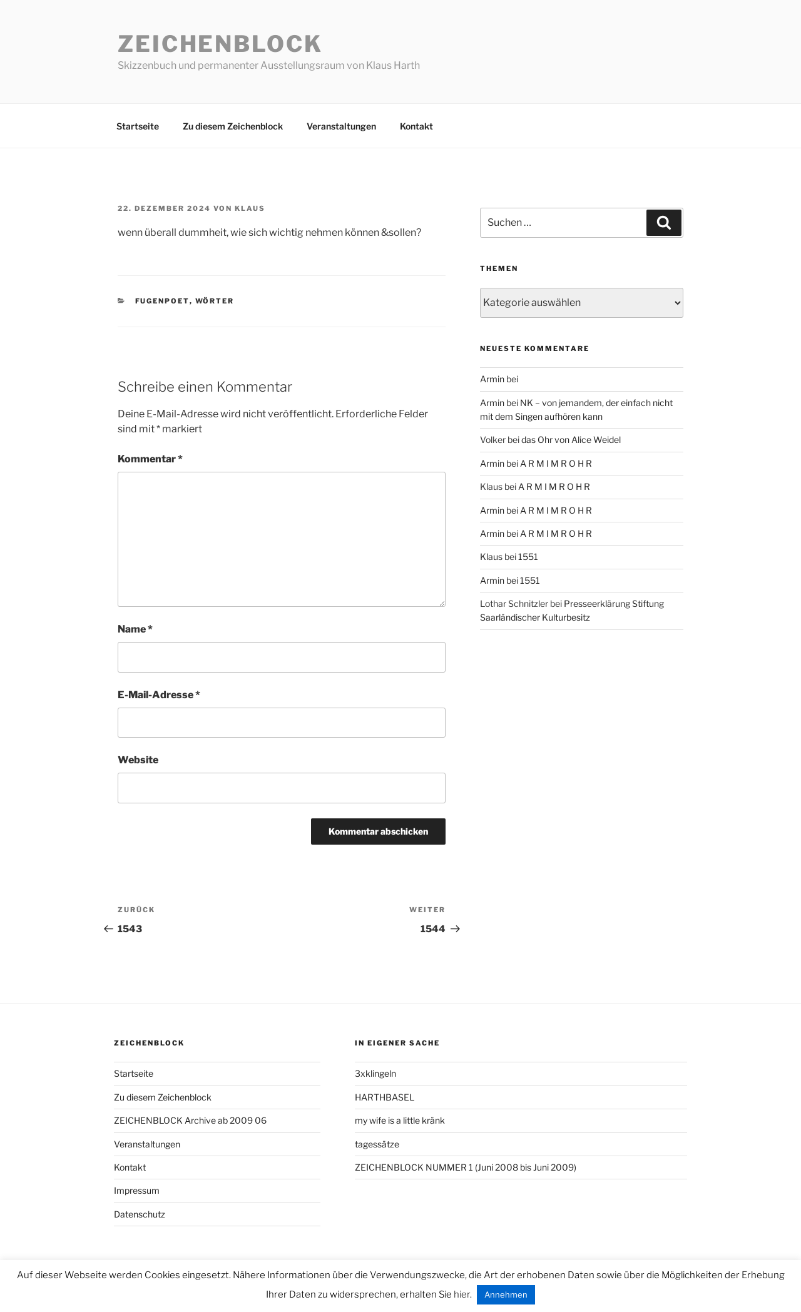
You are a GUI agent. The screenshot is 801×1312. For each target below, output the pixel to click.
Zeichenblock (220, 44)
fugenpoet (162, 301)
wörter (215, 301)
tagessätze (377, 1144)
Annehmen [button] (506, 1294)
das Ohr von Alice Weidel (571, 439)
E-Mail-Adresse (159, 695)
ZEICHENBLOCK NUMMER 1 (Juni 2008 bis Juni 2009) (465, 1167)
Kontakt (416, 126)
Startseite (137, 126)
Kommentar (150, 459)
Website (138, 760)
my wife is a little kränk (400, 1120)
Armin (492, 379)
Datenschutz (139, 1214)
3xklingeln (375, 1073)
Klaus (250, 208)
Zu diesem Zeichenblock (233, 126)
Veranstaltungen (341, 126)
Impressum (137, 1190)
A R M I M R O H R (556, 463)
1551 (528, 556)
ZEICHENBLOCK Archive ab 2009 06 (190, 1120)
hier (462, 1294)
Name (135, 629)
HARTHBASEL (384, 1097)
